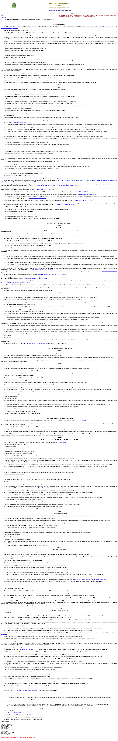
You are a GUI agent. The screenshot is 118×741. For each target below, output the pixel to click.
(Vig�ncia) (50, 269)
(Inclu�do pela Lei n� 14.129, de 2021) (33, 278)
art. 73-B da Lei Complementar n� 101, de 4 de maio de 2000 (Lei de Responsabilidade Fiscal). (56, 185)
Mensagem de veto (5, 12)
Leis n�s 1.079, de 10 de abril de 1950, (83, 579)
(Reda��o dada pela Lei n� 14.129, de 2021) (48, 274)
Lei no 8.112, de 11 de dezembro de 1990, (28, 690)
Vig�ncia (3, 15)
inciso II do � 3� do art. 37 (105, 26)
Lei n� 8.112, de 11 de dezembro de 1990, (26, 576)
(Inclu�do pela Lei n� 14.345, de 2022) (21, 122)
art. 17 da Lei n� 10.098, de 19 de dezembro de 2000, (74, 180)
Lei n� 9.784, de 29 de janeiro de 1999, (36, 343)
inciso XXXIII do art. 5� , (92, 26)
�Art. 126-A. (12, 704)
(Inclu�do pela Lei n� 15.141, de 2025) (45, 189)
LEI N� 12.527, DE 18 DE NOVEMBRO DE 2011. (60, 10)
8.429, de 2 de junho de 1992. (99, 579)
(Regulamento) (83, 420)
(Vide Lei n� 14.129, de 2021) (39, 269)
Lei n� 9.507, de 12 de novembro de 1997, (29, 649)
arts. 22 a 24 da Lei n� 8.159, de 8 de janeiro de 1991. (18, 714)
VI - (9, 697)
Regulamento (4, 17)
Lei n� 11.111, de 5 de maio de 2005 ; (14, 712)
